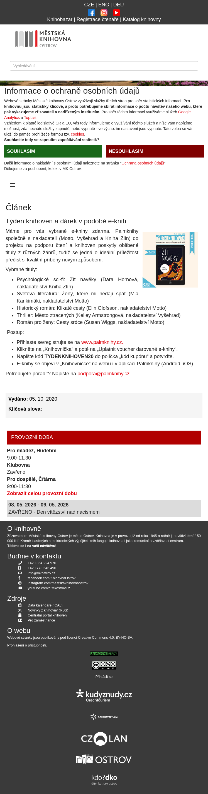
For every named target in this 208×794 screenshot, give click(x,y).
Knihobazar (59, 19)
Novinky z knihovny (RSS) (48, 610)
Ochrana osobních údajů (142, 163)
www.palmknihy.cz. (102, 342)
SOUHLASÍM (21, 151)
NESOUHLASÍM (126, 151)
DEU (118, 5)
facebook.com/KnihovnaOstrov (52, 578)
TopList (30, 117)
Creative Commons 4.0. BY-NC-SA (105, 638)
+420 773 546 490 (42, 568)
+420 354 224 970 (42, 563)
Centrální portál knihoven (47, 615)
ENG (103, 5)
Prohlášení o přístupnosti (26, 645)
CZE (89, 5)
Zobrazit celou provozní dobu (42, 493)
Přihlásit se (104, 677)
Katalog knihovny (142, 19)
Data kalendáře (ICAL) (45, 605)
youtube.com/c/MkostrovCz (49, 588)
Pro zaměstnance (41, 620)
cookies (77, 134)
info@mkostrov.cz (41, 573)
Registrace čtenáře (98, 19)
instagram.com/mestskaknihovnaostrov (58, 583)
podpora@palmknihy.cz (103, 373)
